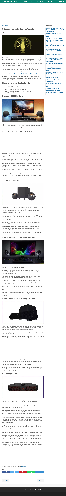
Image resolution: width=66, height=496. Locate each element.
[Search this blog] (63, 1)
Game (48, 1)
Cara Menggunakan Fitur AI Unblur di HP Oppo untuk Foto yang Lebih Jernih (54, 54)
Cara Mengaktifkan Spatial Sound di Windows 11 (25, 73)
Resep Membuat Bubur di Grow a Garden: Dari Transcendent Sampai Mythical (54, 85)
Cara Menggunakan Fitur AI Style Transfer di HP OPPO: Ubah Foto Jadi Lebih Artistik (54, 40)
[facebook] (6, 472)
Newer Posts (5, 480)
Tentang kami (30, 489)
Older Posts (40, 480)
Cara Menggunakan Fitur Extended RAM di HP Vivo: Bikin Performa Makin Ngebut (54, 60)
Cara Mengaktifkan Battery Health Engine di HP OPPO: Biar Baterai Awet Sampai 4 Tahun (55, 30)
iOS (37, 1)
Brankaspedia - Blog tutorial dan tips (34, 494)
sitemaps (40, 489)
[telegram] (39, 472)
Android (32, 1)
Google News (23, 466)
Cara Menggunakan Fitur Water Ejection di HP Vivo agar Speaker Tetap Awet (53, 69)
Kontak (25, 489)
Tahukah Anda (58, 1)
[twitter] (14, 472)
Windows (16, 1)
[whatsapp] (31, 472)
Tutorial (42, 1)
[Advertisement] (33, 14)
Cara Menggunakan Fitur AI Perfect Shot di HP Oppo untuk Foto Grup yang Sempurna (55, 45)
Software (26, 1)
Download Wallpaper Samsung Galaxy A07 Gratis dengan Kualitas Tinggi (54, 35)
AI (20, 1)
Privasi (35, 489)
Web (52, 1)
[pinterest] (23, 472)
